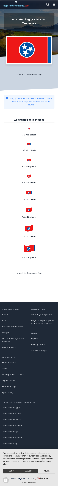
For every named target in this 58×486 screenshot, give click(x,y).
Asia (4, 320)
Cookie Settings (39, 350)
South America (9, 347)
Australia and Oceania (12, 326)
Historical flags (9, 386)
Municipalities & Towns (13, 374)
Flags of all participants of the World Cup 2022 (42, 322)
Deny (11, 471)
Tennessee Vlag (9, 443)
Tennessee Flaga (10, 431)
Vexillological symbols (41, 314)
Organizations (8, 380)
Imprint (34, 338)
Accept (29, 471)
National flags (10, 309)
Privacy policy (38, 344)
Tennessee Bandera (11, 413)
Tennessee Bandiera (12, 425)
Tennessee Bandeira (12, 437)
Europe (5, 332)
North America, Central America (13, 340)
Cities (4, 368)
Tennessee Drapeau (11, 419)
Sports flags (8, 392)
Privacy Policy (31, 482)
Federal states (9, 362)
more (46, 471)
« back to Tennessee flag (29, 74)
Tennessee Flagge (11, 407)
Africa (5, 314)
